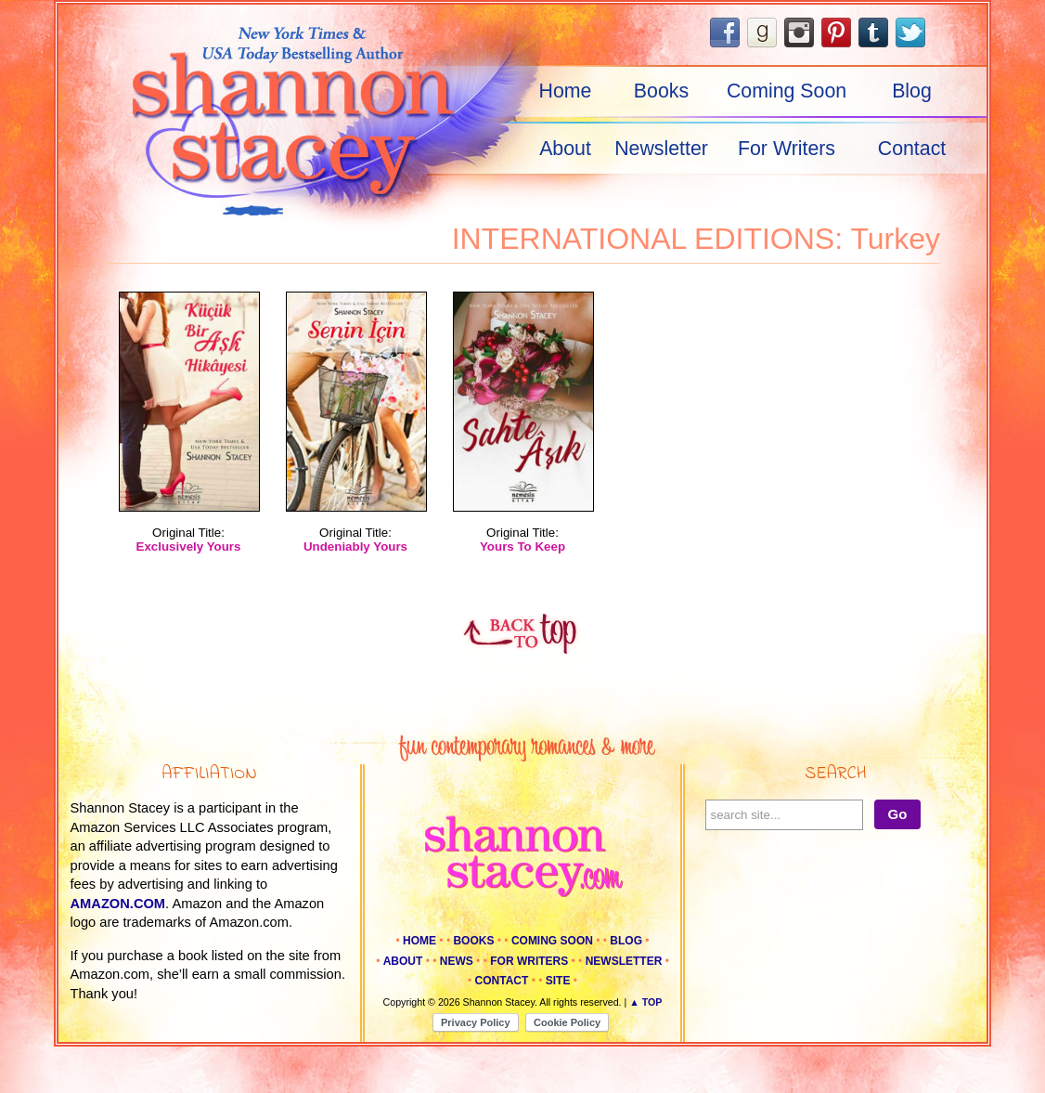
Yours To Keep (522, 546)
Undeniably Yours (355, 546)
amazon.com (118, 903)
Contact (912, 148)
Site (558, 980)
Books (661, 91)
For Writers (786, 148)
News (456, 961)
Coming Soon (786, 91)
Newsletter (661, 148)
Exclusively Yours (188, 546)
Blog (912, 91)
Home (565, 91)
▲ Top (645, 1002)
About (565, 148)
